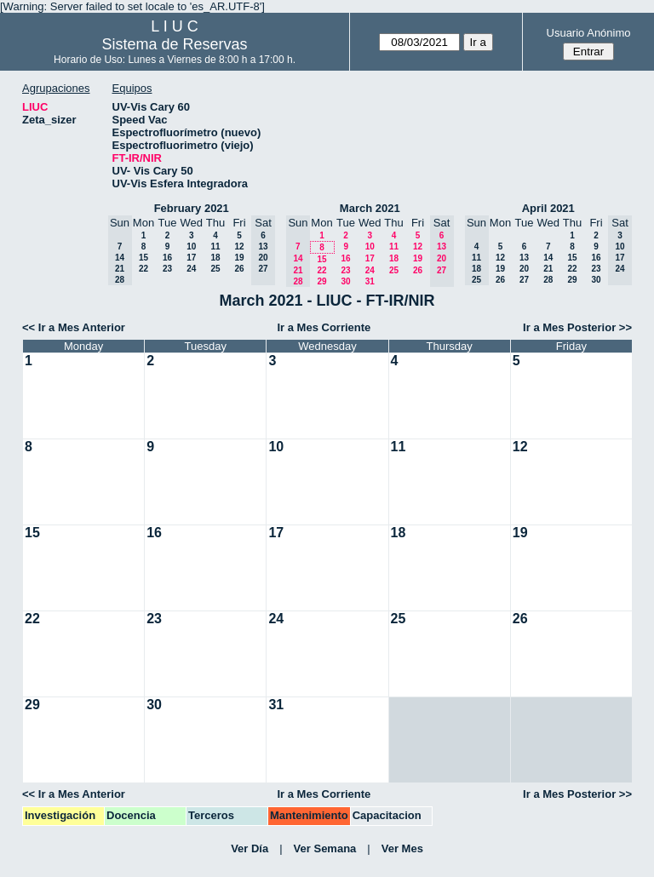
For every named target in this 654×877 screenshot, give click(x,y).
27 (524, 279)
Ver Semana (325, 848)
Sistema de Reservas (175, 44)
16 (167, 257)
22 (143, 268)
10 (191, 246)
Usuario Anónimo (589, 32)
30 (345, 281)
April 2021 (548, 208)
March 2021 (370, 208)
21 (548, 268)
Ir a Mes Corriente (323, 327)
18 (215, 257)
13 (524, 257)
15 (143, 257)
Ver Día (249, 848)
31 (370, 281)
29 (321, 281)
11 (215, 246)
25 (215, 268)
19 (239, 257)
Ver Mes (402, 848)
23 (167, 268)
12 (239, 246)
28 (548, 279)
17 (191, 257)
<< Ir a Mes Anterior (73, 327)
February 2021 (191, 208)
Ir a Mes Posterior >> (577, 327)
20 (524, 268)
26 (239, 268)
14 (548, 257)
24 (191, 268)
